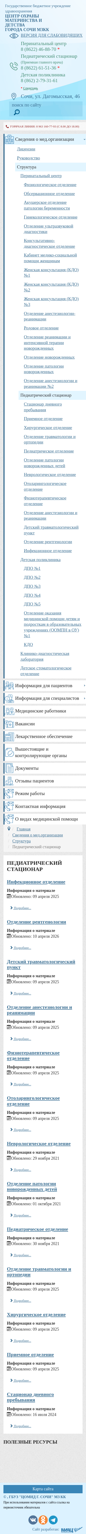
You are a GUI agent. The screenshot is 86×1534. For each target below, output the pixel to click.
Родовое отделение (41, 328)
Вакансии (25, 724)
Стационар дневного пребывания (43, 407)
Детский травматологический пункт (51, 530)
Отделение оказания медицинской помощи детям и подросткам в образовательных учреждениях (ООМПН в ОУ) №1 (52, 624)
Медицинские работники (40, 711)
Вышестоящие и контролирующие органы (41, 752)
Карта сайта (43, 1489)
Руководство (28, 158)
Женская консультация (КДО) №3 (51, 301)
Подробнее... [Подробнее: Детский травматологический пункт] (20, 993)
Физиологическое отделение (50, 184)
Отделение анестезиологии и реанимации (50, 515)
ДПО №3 (32, 586)
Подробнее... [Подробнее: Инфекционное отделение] (20, 908)
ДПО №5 (32, 604)
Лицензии (26, 149)
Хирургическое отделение (48, 427)
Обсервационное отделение (49, 193)
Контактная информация (40, 806)
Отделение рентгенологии (48, 541)
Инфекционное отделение (48, 550)
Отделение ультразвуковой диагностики (48, 229)
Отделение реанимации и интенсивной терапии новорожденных (47, 342)
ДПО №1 (32, 568)
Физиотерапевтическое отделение (45, 501)
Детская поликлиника (40, 559)
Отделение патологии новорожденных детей (44, 463)
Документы (27, 768)
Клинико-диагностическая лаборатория (44, 656)
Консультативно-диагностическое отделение (49, 243)
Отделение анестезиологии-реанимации (49, 316)
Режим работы (30, 793)
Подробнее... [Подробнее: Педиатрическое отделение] (20, 1255)
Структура (26, 166)
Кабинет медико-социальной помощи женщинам (50, 258)
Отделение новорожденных (49, 357)
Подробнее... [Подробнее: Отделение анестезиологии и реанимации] (20, 1039)
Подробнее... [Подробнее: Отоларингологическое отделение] (20, 1130)
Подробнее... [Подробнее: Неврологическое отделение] (20, 1170)
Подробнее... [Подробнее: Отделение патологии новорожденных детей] (20, 1215)
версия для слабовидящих (46, 35)
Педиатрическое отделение (49, 451)
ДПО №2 (32, 577)
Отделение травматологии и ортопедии (50, 439)
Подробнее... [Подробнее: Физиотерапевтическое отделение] (20, 1084)
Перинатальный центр (41, 175)
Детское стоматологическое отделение (46, 671)
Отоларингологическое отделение (45, 486)
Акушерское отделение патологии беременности (47, 205)
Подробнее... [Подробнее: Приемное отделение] (20, 1380)
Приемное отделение (43, 418)
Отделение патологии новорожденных (44, 369)
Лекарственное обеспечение (43, 736)
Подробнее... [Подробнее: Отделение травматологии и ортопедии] (20, 1301)
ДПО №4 (32, 595)
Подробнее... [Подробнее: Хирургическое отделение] (20, 1341)
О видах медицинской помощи (46, 819)
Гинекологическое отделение (51, 217)
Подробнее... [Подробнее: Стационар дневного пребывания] (20, 1426)
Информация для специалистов (47, 698)
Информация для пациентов (43, 685)
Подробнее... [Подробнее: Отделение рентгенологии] (20, 948)
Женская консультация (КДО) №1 (51, 272)
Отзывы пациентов (34, 781)
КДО (28, 644)
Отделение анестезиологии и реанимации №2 (50, 383)
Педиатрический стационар (45, 395)
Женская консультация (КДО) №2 (51, 287)
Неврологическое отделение (50, 474)
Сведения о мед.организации (44, 139)
